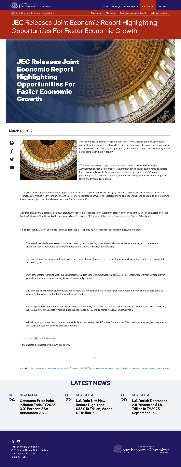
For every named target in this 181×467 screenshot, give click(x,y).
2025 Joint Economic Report (133, 13)
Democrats (163, 6)
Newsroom (96, 13)
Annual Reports (131, 6)
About (105, 6)
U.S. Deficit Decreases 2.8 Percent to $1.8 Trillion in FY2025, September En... (149, 407)
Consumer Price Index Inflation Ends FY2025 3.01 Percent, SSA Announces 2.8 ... (37, 407)
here (53, 338)
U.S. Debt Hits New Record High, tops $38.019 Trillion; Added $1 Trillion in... (94, 407)
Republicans (148, 6)
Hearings (116, 6)
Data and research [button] (159, 13)
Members (110, 13)
